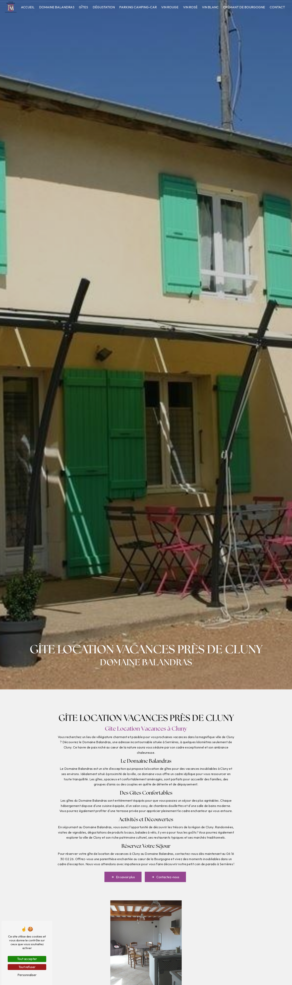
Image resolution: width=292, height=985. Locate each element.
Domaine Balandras (56, 7)
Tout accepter (27, 959)
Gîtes (83, 7)
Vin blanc (210, 7)
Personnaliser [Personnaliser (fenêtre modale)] (26, 975)
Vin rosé (190, 7)
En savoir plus (123, 867)
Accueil (27, 7)
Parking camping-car (138, 7)
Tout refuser (26, 967)
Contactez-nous (165, 867)
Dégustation (104, 7)
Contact (277, 7)
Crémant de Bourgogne (244, 7)
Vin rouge (169, 7)
